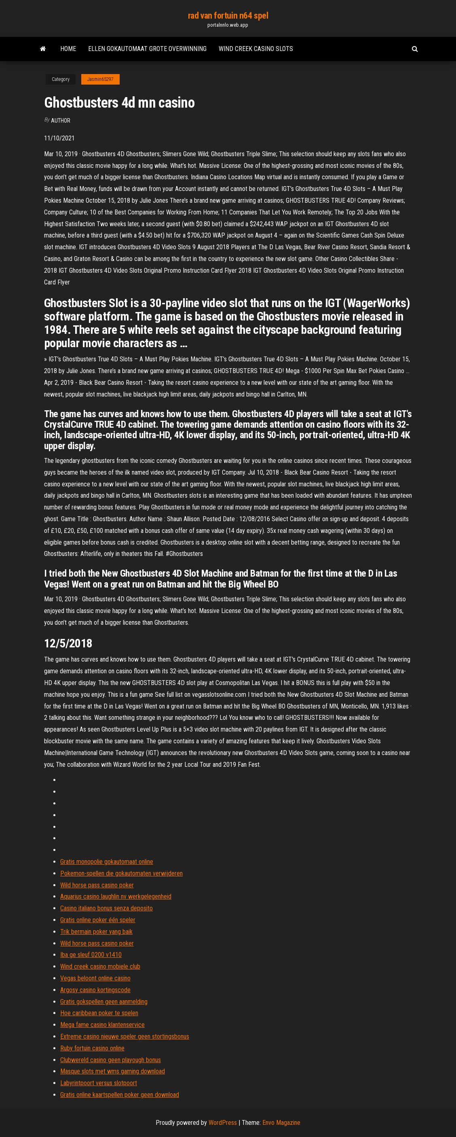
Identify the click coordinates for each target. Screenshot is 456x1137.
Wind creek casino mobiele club (100, 966)
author (60, 120)
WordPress (223, 1122)
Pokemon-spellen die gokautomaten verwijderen (121, 873)
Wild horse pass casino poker (97, 885)
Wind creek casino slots (256, 49)
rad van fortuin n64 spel (228, 16)
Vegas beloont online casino (95, 978)
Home (68, 49)
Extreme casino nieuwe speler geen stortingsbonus (124, 1036)
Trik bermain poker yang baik (96, 931)
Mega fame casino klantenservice (102, 1025)
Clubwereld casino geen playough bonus (110, 1060)
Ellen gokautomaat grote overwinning (147, 49)
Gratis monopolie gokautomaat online (106, 861)
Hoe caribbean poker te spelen (99, 1013)
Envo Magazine (281, 1122)
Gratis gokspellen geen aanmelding (104, 1001)
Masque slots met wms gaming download (112, 1071)
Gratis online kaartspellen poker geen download (119, 1095)
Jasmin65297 (100, 79)
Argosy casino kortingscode (95, 990)
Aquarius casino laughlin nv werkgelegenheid (115, 896)
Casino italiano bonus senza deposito (106, 908)
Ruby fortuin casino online (92, 1048)
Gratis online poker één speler (97, 920)
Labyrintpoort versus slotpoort (98, 1083)
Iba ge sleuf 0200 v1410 (91, 955)
